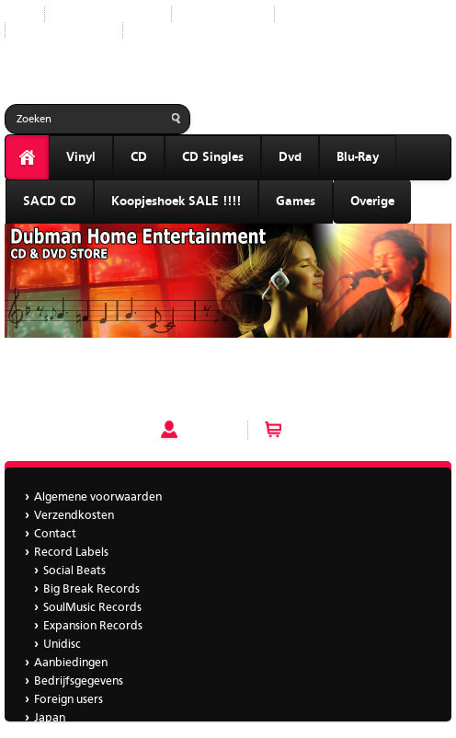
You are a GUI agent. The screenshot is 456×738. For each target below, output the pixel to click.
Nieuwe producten (108, 14)
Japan (152, 30)
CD (139, 157)
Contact (55, 534)
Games (295, 201)
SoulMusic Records (92, 608)
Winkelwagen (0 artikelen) (362, 429)
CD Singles (213, 157)
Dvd (290, 157)
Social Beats (74, 571)
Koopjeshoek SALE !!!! (176, 201)
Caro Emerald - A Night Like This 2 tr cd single (128, 369)
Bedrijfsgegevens (63, 30)
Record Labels (223, 14)
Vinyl (81, 157)
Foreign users (68, 700)
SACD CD (49, 201)
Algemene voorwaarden (98, 497)
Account (208, 429)
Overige (372, 201)
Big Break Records (91, 589)
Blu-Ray (357, 157)
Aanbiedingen (325, 14)
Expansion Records (92, 626)
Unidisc (62, 645)
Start (17, 14)
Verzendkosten (74, 516)
